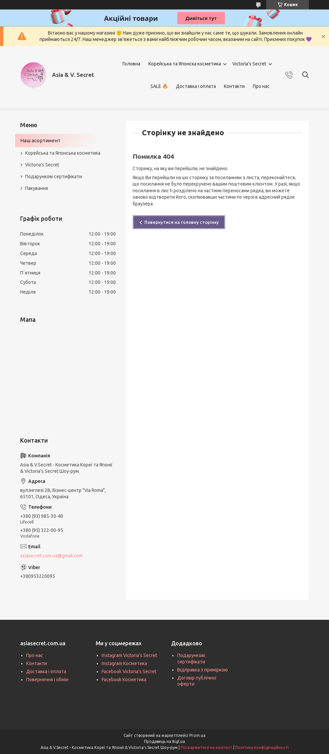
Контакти (234, 86)
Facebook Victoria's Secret (129, 671)
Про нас (261, 86)
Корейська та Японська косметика (62, 153)
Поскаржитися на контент (206, 747)
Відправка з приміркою (202, 669)
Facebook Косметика (124, 679)
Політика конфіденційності (262, 747)
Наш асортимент (40, 140)
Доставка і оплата (196, 86)
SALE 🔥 (159, 86)
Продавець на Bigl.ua (164, 741)
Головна (131, 63)
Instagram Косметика (124, 663)
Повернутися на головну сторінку (181, 222)
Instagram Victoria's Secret (129, 655)
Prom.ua (197, 735)
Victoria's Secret (249, 63)
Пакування (36, 188)
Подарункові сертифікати (53, 176)
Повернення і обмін (47, 679)
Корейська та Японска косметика (184, 63)
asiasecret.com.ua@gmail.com (51, 555)
